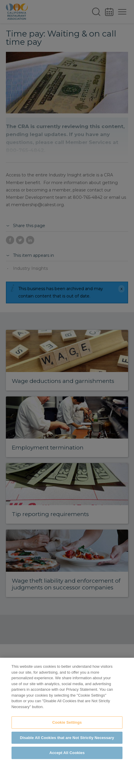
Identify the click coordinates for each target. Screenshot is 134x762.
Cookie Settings (67, 722)
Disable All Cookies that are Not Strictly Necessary (67, 737)
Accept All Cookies (67, 753)
